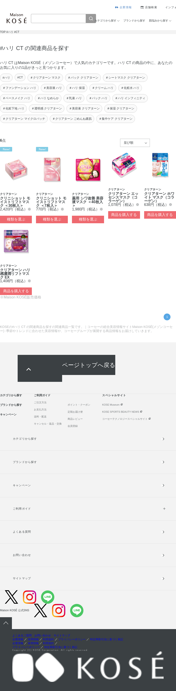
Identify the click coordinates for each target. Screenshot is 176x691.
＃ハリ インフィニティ (130, 98)
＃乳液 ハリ (74, 98)
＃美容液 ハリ (52, 88)
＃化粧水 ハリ (130, 88)
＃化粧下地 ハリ (13, 108)
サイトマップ (22, 578)
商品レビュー (75, 418)
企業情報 (126, 7)
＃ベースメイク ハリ (16, 98)
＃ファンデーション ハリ (19, 88)
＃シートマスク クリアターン (125, 77)
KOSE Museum (111, 404)
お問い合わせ (22, 555)
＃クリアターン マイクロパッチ (24, 118)
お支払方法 (40, 409)
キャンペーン (8, 414)
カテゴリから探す (105, 20)
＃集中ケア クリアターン (115, 118)
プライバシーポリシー (72, 639)
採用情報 (33, 639)
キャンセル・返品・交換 (48, 423)
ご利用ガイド (42, 395)
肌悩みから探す (158, 20)
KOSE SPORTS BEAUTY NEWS (120, 411)
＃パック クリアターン (83, 77)
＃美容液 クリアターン (84, 108)
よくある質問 (22, 531)
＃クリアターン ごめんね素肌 (72, 118)
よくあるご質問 (22, 635)
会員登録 (73, 426)
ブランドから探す (134, 20)
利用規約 (48, 639)
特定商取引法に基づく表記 (106, 639)
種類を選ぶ (16, 219)
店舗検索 (151, 7)
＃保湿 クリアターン (121, 108)
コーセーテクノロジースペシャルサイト (125, 418)
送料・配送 (40, 416)
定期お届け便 (75, 411)
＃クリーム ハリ (103, 88)
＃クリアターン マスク (45, 77)
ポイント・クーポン (79, 404)
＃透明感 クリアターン (46, 108)
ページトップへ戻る (88, 365)
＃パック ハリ (98, 98)
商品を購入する (124, 215)
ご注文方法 (40, 402)
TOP (3, 32)
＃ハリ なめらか (48, 98)
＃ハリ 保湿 (77, 88)
